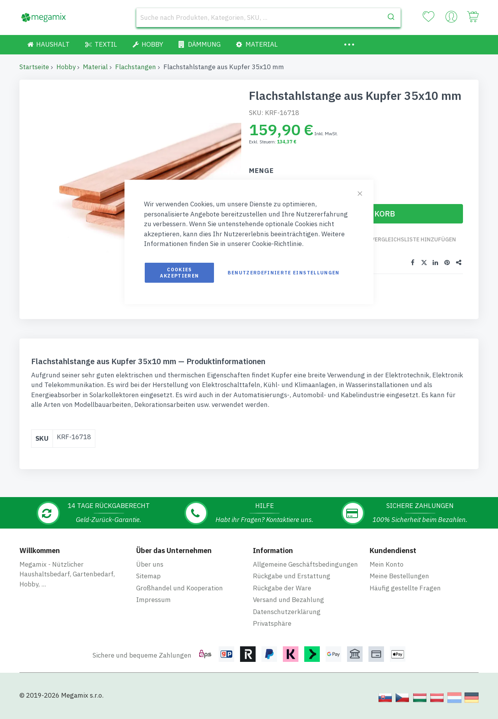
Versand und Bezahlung (288, 606)
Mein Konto (386, 570)
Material (95, 67)
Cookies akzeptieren (179, 272)
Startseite (34, 67)
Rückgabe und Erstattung (291, 582)
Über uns (149, 570)
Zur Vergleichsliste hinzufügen (409, 243)
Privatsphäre (272, 629)
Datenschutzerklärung (287, 618)
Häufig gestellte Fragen (405, 594)
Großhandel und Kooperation (179, 594)
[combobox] (268, 17)
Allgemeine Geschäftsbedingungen (305, 570)
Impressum (153, 606)
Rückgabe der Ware (282, 594)
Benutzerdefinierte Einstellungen (283, 272)
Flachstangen (135, 67)
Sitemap (148, 582)
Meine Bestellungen (399, 582)
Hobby (65, 67)
